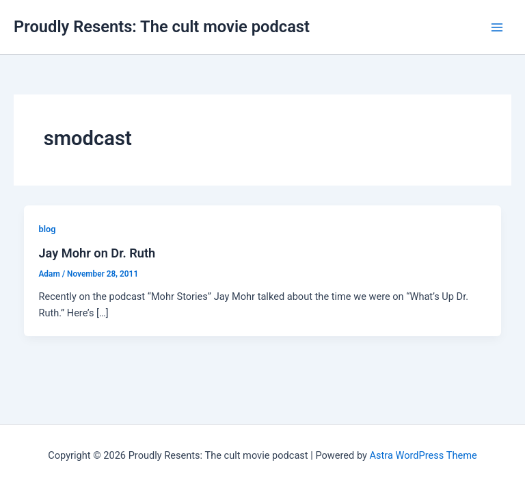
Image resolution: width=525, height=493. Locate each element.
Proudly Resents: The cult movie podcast (162, 26)
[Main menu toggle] (497, 27)
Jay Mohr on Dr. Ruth (96, 253)
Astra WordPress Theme (423, 455)
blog (46, 229)
